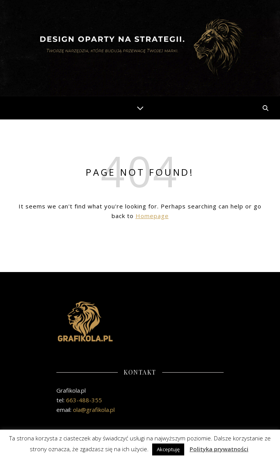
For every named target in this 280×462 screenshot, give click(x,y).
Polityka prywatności (219, 449)
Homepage (152, 216)
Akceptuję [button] (168, 449)
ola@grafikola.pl (94, 409)
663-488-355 (84, 400)
